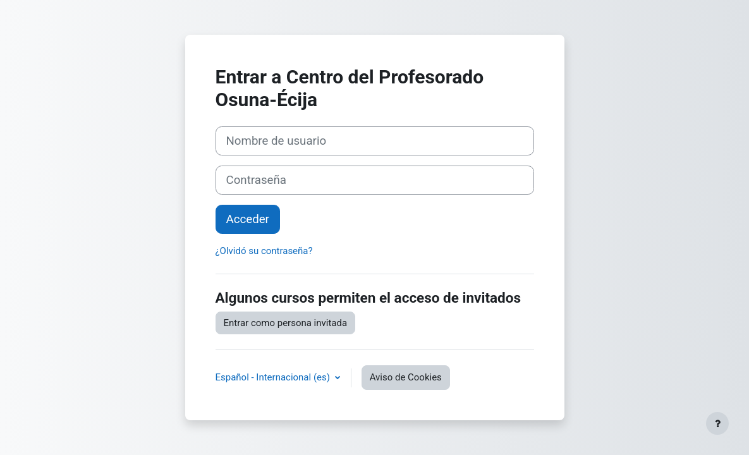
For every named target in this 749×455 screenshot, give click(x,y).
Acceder (247, 219)
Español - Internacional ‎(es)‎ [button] (274, 377)
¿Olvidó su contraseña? (264, 251)
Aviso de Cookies (406, 377)
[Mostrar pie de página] (717, 423)
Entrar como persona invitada (286, 323)
